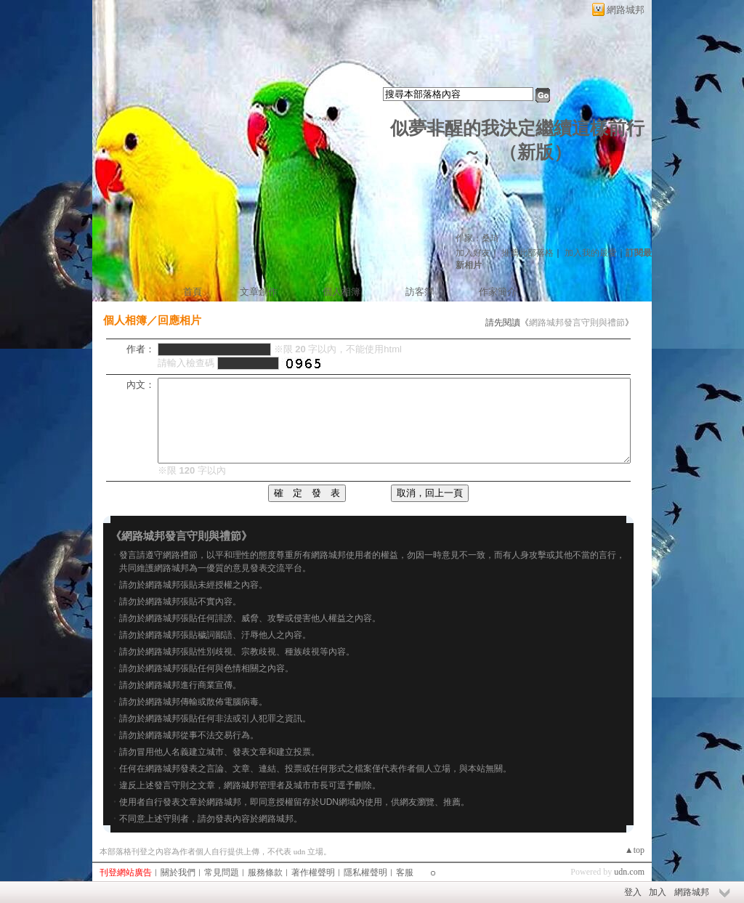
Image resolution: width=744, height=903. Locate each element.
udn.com (629, 872)
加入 (657, 892)
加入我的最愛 (591, 253)
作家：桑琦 (477, 238)
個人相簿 (341, 291)
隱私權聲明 (365, 872)
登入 (633, 892)
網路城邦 (625, 9)
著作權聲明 (313, 872)
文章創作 (259, 291)
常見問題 (221, 872)
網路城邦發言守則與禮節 (577, 322)
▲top (634, 850)
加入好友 (473, 253)
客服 (404, 872)
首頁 (192, 291)
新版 (535, 152)
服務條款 (265, 872)
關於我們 (178, 872)
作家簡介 (498, 291)
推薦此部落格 (527, 253)
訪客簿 (419, 291)
